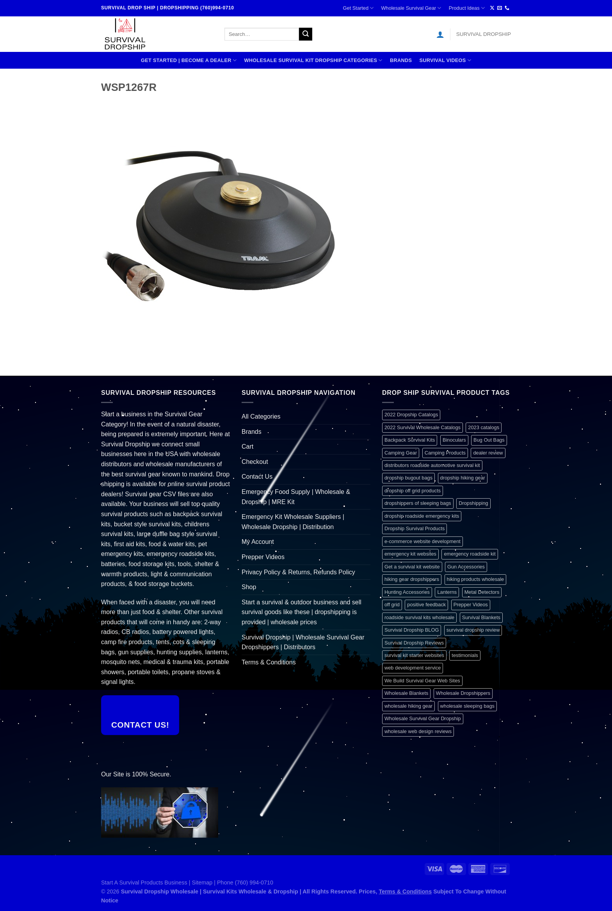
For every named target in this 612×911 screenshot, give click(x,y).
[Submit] (305, 34)
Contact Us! (140, 724)
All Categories (261, 416)
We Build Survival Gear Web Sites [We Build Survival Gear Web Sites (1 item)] (422, 681)
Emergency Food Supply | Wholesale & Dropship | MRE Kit (296, 496)
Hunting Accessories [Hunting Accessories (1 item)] (407, 592)
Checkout (255, 461)
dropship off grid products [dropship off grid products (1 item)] (412, 491)
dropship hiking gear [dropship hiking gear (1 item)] (462, 478)
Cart (247, 446)
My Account (258, 541)
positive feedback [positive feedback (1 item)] (426, 604)
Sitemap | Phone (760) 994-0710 (233, 882)
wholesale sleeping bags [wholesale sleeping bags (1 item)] (467, 706)
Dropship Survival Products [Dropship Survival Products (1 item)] (414, 528)
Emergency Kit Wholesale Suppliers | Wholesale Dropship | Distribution (293, 521)
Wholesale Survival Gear (411, 8)
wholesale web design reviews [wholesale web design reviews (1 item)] (418, 731)
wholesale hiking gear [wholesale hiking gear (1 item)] (408, 706)
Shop (249, 587)
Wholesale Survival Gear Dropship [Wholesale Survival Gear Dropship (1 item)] (422, 718)
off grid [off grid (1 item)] (392, 604)
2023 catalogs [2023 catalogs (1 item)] (483, 427)
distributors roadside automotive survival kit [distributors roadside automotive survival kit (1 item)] (432, 465)
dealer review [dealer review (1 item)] (488, 453)
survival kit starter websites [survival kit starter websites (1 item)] (414, 655)
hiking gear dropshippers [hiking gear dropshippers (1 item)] (411, 579)
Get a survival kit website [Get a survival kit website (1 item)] (412, 567)
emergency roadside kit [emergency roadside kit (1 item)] (469, 554)
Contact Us (257, 476)
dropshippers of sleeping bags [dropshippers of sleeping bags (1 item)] (417, 503)
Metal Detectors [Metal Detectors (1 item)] (482, 592)
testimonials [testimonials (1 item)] (465, 655)
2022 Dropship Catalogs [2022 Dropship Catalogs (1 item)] (411, 414)
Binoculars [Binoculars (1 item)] (454, 440)
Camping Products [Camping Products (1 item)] (445, 453)
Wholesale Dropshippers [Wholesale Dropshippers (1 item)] (463, 693)
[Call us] (507, 8)
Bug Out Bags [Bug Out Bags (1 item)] (489, 440)
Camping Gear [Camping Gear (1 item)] (400, 453)
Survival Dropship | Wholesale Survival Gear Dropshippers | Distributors (303, 642)
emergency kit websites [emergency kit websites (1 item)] (410, 554)
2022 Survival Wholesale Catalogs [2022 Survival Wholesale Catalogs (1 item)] (422, 427)
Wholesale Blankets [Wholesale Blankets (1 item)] (406, 693)
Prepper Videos (263, 557)
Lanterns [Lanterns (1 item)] (447, 592)
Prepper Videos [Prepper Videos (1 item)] (471, 604)
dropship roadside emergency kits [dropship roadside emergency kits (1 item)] (421, 516)
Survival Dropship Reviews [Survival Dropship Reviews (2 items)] (414, 643)
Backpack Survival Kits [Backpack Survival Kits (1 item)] (409, 440)
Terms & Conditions (269, 662)
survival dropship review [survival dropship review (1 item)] (473, 630)
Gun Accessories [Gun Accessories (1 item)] (466, 567)
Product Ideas (467, 8)
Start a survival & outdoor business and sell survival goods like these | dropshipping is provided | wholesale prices (301, 612)
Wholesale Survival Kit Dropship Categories (313, 60)
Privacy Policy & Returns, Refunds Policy (298, 572)
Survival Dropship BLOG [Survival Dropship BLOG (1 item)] (411, 630)
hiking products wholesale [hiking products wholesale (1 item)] (475, 579)
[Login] (440, 34)
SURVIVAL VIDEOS (445, 60)
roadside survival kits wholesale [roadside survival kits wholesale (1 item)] (419, 617)
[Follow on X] (492, 8)
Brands (401, 60)
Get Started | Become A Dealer (189, 60)
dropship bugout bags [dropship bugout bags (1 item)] (408, 478)
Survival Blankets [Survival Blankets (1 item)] (481, 617)
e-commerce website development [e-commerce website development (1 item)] (422, 541)
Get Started (358, 8)
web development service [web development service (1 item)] (412, 668)
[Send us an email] (499, 8)
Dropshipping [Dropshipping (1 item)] (473, 503)
